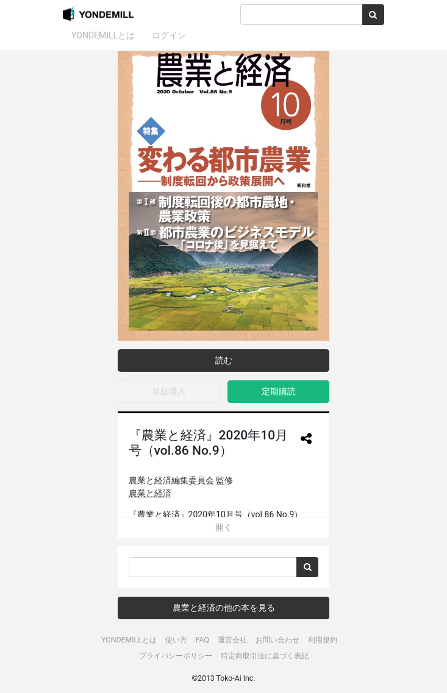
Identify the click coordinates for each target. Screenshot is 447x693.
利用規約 (322, 640)
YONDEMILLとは (103, 35)
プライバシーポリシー (175, 656)
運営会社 (232, 640)
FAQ (202, 640)
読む (223, 360)
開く (223, 527)
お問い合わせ (277, 640)
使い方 (176, 640)
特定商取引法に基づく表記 (265, 656)
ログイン (169, 35)
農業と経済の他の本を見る (224, 608)
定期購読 (279, 391)
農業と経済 (150, 493)
